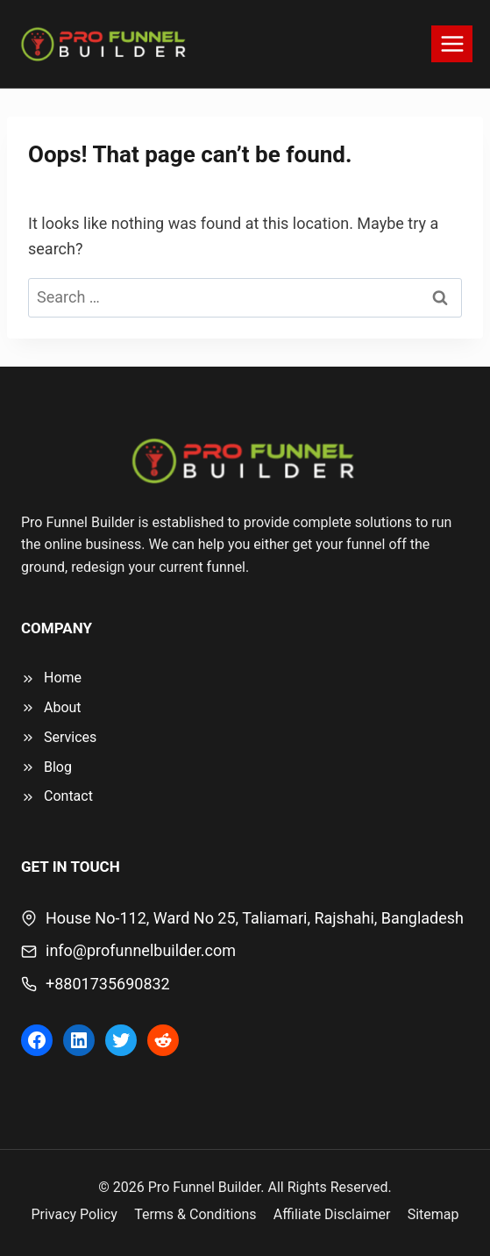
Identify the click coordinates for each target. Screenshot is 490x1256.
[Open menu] (451, 43)
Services (70, 737)
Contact (68, 796)
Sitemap (433, 1214)
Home (63, 677)
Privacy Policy (74, 1214)
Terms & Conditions (195, 1214)
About (63, 707)
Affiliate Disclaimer (332, 1214)
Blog (58, 767)
